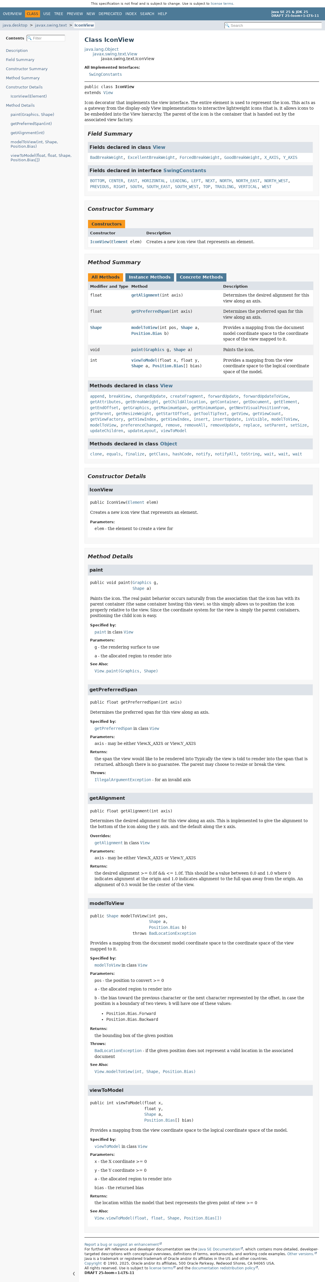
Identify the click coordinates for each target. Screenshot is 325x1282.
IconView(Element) (29, 96)
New (91, 14)
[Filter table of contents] (45, 38)
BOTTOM (97, 180)
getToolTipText (210, 413)
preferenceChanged (141, 425)
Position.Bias (146, 333)
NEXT (210, 180)
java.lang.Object (101, 49)
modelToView (144, 327)
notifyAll (225, 454)
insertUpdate (227, 419)
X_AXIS (271, 157)
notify (203, 454)
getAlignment (145, 295)
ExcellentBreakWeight (151, 157)
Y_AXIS (290, 157)
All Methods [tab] (106, 277)
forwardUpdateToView (265, 396)
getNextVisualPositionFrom (258, 407)
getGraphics (136, 407)
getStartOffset (172, 413)
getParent (100, 413)
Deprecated (110, 14)
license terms (222, 4)
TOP (206, 186)
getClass (158, 454)
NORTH (225, 180)
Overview (12, 14)
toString (250, 454)
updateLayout (142, 430)
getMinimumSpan (207, 407)
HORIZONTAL (153, 180)
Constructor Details (24, 87)
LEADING (178, 180)
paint (137, 349)
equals (114, 454)
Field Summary (20, 59)
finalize (134, 454)
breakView (119, 396)
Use (47, 14)
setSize (298, 425)
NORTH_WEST (276, 180)
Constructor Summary (27, 69)
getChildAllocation (184, 401)
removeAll (194, 425)
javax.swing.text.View (115, 54)
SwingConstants (105, 74)
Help (162, 14)
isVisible (256, 419)
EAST (132, 180)
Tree (58, 14)
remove (172, 425)
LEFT (196, 180)
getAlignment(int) (27, 133)
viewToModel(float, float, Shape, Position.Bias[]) (41, 157)
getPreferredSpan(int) (31, 123)
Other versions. (300, 1254)
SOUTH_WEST (186, 186)
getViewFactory (106, 419)
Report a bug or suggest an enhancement (121, 1244)
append (97, 396)
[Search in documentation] (273, 25)
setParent (275, 425)
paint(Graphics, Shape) (32, 114)
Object (168, 444)
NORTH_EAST (248, 180)
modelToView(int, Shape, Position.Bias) (34, 144)
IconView (84, 25)
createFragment (186, 396)
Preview (75, 14)
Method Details (20, 105)
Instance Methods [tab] (149, 277)
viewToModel (144, 360)
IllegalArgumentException (122, 779)
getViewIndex (142, 419)
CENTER (116, 180)
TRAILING (224, 186)
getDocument (256, 401)
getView (239, 413)
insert (201, 419)
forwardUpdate (223, 396)
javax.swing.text (51, 25)
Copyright (93, 1263)
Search (147, 14)
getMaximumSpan (170, 407)
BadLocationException (172, 933)
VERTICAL (247, 186)
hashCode (182, 454)
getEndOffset (104, 407)
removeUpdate (224, 425)
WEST (266, 186)
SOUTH (136, 186)
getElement (285, 401)
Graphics (154, 349)
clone (96, 454)
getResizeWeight (133, 413)
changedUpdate (150, 396)
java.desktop (15, 25)
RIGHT (119, 186)
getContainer (224, 401)
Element (119, 241)
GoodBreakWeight (242, 157)
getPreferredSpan (150, 311)
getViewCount (267, 413)
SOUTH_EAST (158, 186)
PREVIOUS (99, 186)
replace (251, 425)
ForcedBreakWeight (200, 157)
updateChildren (106, 430)
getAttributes (105, 401)
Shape (96, 327)
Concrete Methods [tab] (201, 277)
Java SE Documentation (219, 1249)
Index (131, 14)
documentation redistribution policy (223, 1268)
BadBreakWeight (106, 157)
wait (269, 454)
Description (17, 50)
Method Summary (23, 78)
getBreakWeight (141, 401)
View (108, 92)
